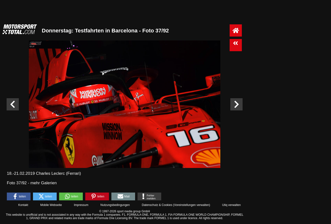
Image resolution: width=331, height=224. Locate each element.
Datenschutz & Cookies (157, 205)
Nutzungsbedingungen (115, 205)
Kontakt (23, 205)
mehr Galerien (43, 183)
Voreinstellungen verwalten (191, 205)
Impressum (81, 205)
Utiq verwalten (231, 205)
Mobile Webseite (51, 205)
